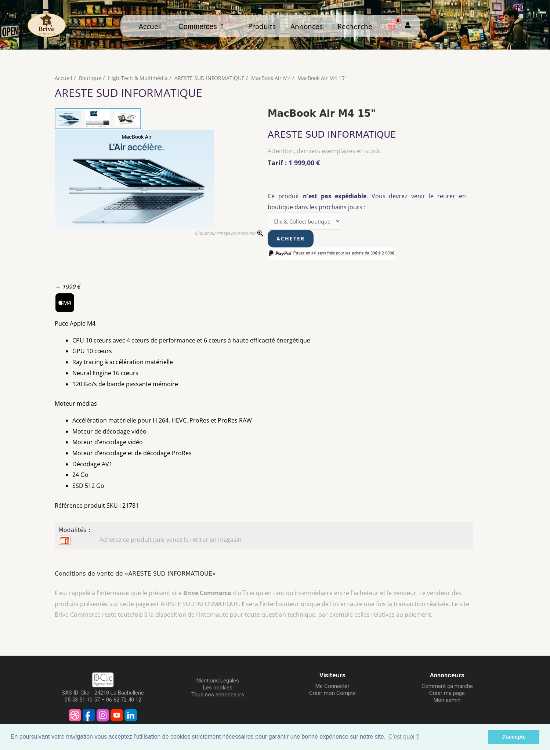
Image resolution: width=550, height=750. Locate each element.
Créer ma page (447, 694)
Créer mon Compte (332, 694)
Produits (262, 26)
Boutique (90, 77)
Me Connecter (332, 687)
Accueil (150, 26)
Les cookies (217, 688)
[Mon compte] (408, 25)
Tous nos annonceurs (217, 695)
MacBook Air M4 (276, 77)
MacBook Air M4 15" (329, 77)
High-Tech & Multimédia (139, 77)
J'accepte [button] (514, 737)
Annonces (306, 26)
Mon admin (447, 701)
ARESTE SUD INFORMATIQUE (212, 77)
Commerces (201, 26)
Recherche (354, 26)
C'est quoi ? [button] (403, 736)
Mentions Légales (217, 681)
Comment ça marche (447, 687)
